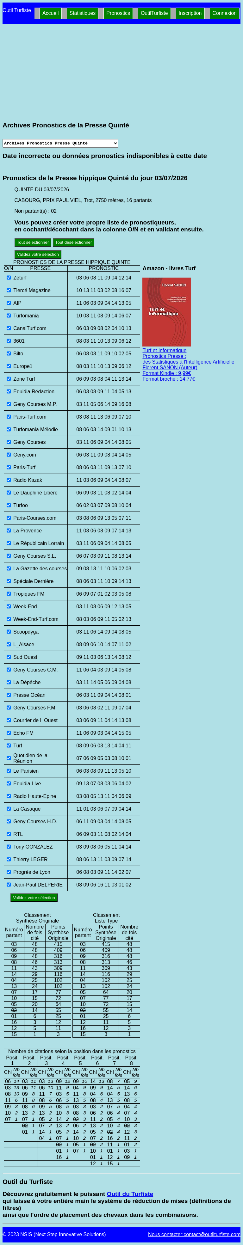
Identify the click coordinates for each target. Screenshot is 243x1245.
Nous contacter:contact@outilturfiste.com (194, 1234)
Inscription (190, 13)
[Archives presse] (60, 143)
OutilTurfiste (154, 13)
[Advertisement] (121, 72)
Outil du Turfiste (130, 1194)
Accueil (50, 13)
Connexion (225, 13)
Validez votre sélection (38, 254)
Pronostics (118, 13)
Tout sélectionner (33, 242)
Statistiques (83, 13)
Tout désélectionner (73, 242)
